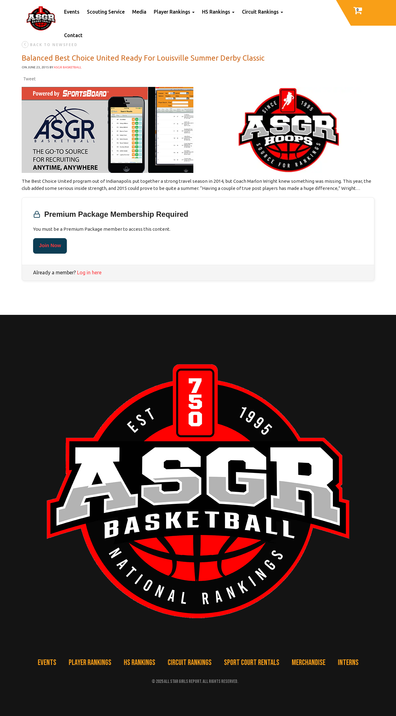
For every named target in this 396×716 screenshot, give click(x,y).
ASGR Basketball (67, 67)
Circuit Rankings (262, 12)
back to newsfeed (50, 44)
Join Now (50, 245)
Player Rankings (174, 12)
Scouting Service (106, 12)
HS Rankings (218, 12)
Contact (73, 35)
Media (139, 12)
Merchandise (308, 662)
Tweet (29, 78)
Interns (348, 662)
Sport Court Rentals (251, 662)
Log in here (89, 272)
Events (72, 12)
